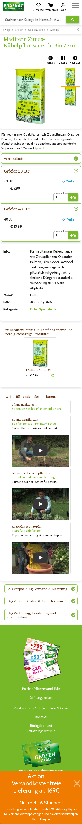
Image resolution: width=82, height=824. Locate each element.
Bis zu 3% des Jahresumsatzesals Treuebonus (41, 758)
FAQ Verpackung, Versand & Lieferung (37, 589)
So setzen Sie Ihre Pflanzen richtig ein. (36, 408)
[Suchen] (34, 19)
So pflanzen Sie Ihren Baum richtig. (34, 423)
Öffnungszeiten (41, 698)
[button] (38, 6)
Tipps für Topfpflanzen (27, 530)
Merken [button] (69, 181)
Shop (6, 30)
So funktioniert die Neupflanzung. (33, 477)
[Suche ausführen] (72, 19)
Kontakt (41, 717)
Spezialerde (36, 30)
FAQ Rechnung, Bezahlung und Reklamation (31, 615)
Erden (19, 30)
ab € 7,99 (32, 375)
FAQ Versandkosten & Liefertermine (35, 601)
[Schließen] (77, 783)
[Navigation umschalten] (75, 5)
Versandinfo (13, 158)
